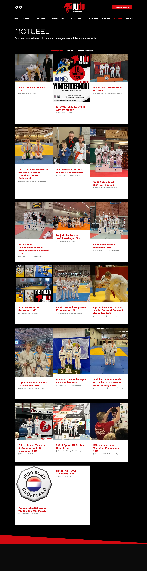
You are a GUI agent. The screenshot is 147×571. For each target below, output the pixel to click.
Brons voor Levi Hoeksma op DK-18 (108, 89)
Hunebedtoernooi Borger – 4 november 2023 (71, 381)
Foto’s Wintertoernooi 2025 (31, 89)
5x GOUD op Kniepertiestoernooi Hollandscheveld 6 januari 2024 (33, 249)
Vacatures (93, 18)
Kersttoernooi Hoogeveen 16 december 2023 (71, 309)
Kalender (106, 18)
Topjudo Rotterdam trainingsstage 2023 (68, 237)
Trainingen (42, 18)
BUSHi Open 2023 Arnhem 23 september (70, 447)
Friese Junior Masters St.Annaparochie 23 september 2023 (31, 448)
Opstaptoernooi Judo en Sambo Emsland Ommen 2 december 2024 (108, 310)
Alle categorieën (56, 51)
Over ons (27, 18)
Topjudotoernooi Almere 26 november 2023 (32, 384)
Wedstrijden (77, 18)
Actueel (118, 18)
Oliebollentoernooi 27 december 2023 (106, 246)
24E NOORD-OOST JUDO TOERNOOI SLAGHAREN (69, 171)
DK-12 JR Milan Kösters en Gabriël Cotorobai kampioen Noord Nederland (33, 174)
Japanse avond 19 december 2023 (28, 309)
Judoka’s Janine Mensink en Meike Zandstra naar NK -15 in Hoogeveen (108, 382)
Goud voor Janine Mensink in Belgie (103, 183)
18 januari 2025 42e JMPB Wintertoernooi (70, 108)
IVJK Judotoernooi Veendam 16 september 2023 (107, 448)
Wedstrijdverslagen (85, 51)
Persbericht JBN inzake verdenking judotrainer (32, 509)
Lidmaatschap (59, 18)
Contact (130, 18)
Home (15, 18)
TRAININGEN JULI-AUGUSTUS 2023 (66, 472)
